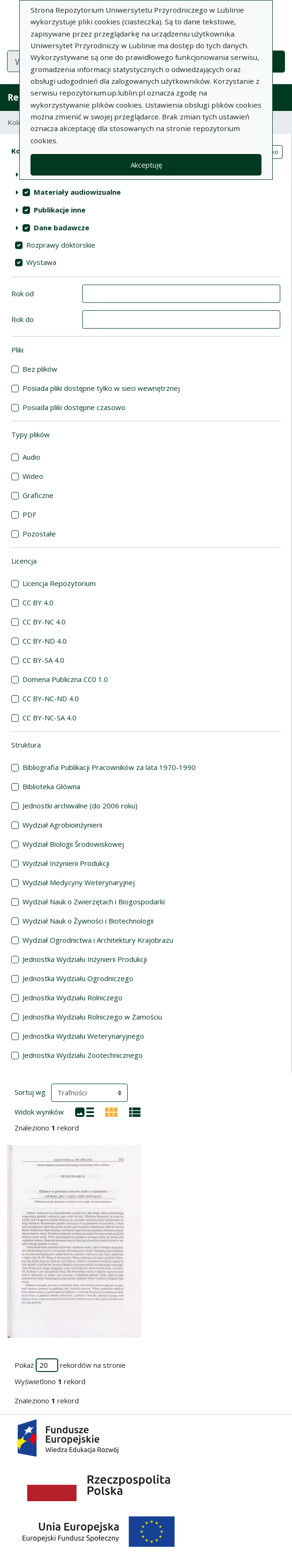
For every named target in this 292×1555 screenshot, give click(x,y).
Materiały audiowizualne (77, 192)
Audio (31, 457)
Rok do (22, 319)
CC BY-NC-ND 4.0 (51, 698)
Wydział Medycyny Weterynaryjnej (79, 882)
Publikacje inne (59, 209)
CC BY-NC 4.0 (44, 621)
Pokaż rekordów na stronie (70, 1365)
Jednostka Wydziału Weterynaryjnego (83, 1036)
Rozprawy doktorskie (60, 244)
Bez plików (40, 369)
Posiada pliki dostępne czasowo (74, 407)
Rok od (22, 293)
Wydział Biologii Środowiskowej (73, 844)
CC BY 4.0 (38, 602)
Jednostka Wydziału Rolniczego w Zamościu (92, 1016)
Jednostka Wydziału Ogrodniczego (78, 978)
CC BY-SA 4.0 (43, 660)
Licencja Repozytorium (59, 583)
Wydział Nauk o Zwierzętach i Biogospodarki (94, 901)
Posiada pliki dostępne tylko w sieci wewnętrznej (101, 388)
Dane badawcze (61, 227)
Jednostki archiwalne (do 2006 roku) (80, 805)
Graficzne (38, 495)
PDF (29, 514)
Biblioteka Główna (51, 786)
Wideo (33, 476)
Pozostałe (39, 533)
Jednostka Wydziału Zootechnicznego (83, 1055)
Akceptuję (146, 164)
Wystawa (41, 262)
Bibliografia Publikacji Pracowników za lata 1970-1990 (109, 767)
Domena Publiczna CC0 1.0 (65, 679)
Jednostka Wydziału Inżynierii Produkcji (85, 959)
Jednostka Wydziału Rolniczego (73, 997)
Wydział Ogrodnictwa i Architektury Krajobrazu (98, 940)
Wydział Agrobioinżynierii (62, 824)
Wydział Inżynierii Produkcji (66, 863)
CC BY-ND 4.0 (45, 640)
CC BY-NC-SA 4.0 (50, 717)
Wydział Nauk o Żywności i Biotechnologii (88, 920)
